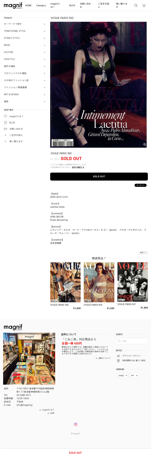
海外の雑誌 (9, 66)
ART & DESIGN (11, 94)
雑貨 (6, 101)
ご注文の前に (103, 5)
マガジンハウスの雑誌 (15, 73)
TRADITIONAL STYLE (15, 31)
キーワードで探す (13, 24)
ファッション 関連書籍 (15, 87)
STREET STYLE (12, 38)
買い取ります (121, 5)
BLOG (72, 5)
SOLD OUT (99, 176)
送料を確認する (78, 167)
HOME (28, 5)
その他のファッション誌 (16, 80)
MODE (7, 45)
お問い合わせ (85, 5)
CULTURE (8, 52)
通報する (143, 253)
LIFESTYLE (9, 59)
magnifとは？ (55, 5)
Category (41, 5)
